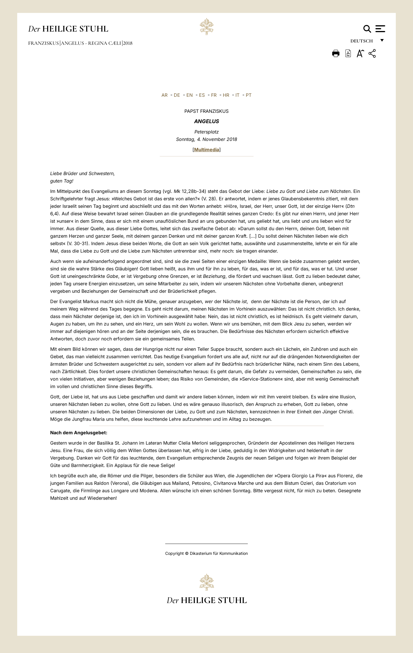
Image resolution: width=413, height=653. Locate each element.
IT (237, 95)
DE (177, 95)
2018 (128, 43)
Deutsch (363, 42)
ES (202, 95)
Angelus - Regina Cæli (91, 43)
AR (164, 95)
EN (189, 95)
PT (249, 95)
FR (214, 95)
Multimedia (206, 149)
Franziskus (44, 43)
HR (226, 95)
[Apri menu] (379, 29)
